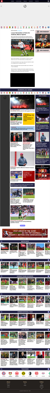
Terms (25, 382)
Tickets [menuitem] (37, 1)
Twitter (42, 382)
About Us (8, 382)
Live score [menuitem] (18, 1)
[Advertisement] (25, 17)
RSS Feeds (42, 385)
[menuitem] (5, 1)
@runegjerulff (19, 29)
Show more (23, 224)
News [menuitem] (12, 1)
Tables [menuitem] (25, 1)
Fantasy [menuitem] (31, 1)
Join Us (8, 385)
